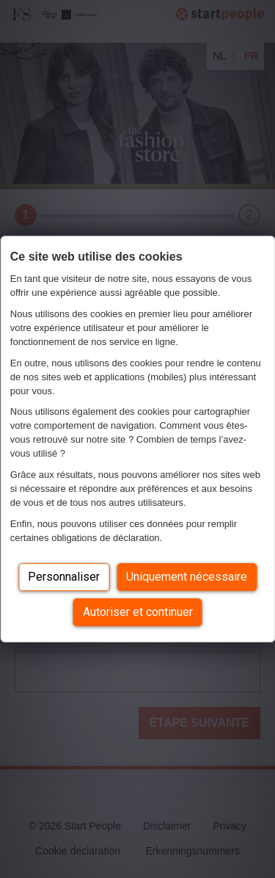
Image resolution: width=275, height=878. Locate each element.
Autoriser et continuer (138, 612)
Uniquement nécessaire (186, 577)
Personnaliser (64, 577)
